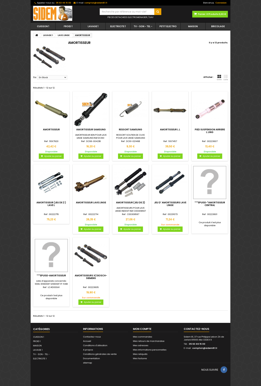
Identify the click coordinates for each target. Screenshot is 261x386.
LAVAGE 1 (93, 26)
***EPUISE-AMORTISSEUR (51, 275)
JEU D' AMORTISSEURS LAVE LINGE (170, 204)
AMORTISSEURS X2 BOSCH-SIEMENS (91, 277)
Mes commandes (142, 336)
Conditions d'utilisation (95, 345)
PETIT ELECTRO (168, 26)
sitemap (87, 362)
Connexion (221, 2)
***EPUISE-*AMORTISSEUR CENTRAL (210, 204)
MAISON (193, 26)
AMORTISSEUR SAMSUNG (91, 129)
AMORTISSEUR (51, 129)
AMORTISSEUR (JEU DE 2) (130, 202)
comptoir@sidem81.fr (204, 348)
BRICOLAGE (218, 26)
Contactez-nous (92, 336)
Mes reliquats (140, 354)
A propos (88, 349)
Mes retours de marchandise (148, 341)
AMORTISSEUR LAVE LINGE (91, 202)
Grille (219, 77)
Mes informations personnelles (149, 349)
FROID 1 (68, 26)
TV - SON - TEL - (143, 26)
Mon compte (142, 329)
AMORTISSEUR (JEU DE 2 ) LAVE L (51, 204)
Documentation (91, 358)
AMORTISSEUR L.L (170, 129)
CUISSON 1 (43, 26)
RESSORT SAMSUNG (130, 129)
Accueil (87, 341)
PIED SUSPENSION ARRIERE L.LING (210, 131)
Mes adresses (140, 345)
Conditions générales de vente (100, 354)
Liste (226, 77)
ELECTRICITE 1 (118, 26)
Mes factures (140, 358)
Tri (34, 77)
